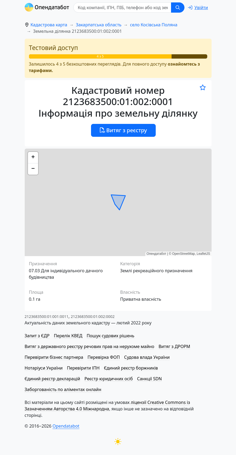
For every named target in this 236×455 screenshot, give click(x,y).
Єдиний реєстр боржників (131, 368)
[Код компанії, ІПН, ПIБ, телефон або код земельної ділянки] (122, 7)
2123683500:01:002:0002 (92, 316)
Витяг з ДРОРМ (174, 346)
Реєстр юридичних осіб (109, 379)
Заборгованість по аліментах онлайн (63, 389)
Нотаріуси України (44, 368)
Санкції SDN (149, 379)
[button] (33, 157)
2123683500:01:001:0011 (46, 316)
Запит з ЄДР (37, 336)
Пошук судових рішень (111, 336)
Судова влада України (147, 357)
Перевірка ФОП (104, 357)
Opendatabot (66, 426)
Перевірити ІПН (83, 368)
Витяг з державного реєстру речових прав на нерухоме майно (89, 346)
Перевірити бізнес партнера (54, 357)
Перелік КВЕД (68, 336)
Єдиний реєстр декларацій (52, 379)
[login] (197, 7)
